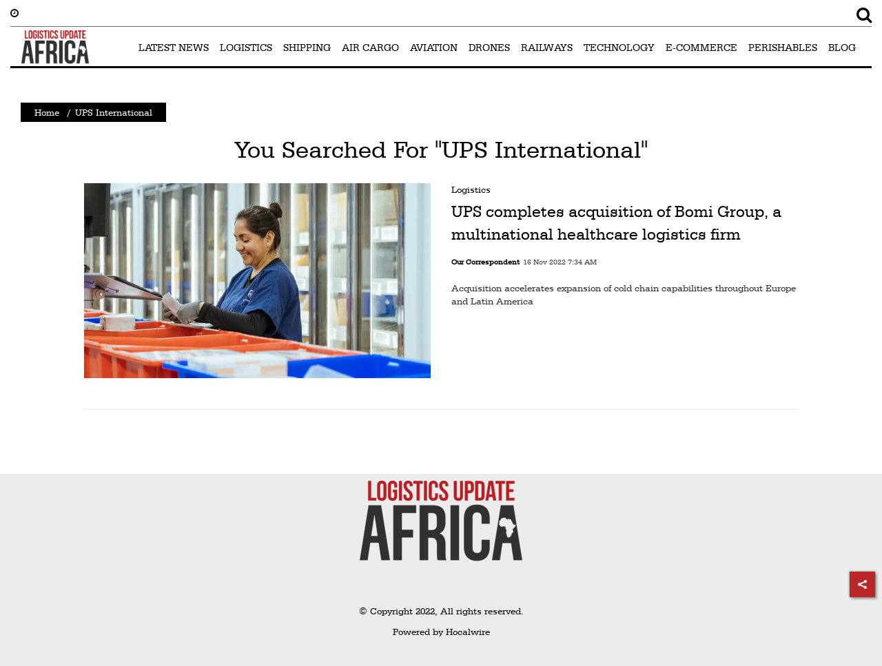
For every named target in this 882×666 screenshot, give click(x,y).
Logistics (471, 189)
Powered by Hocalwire (441, 631)
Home (46, 112)
